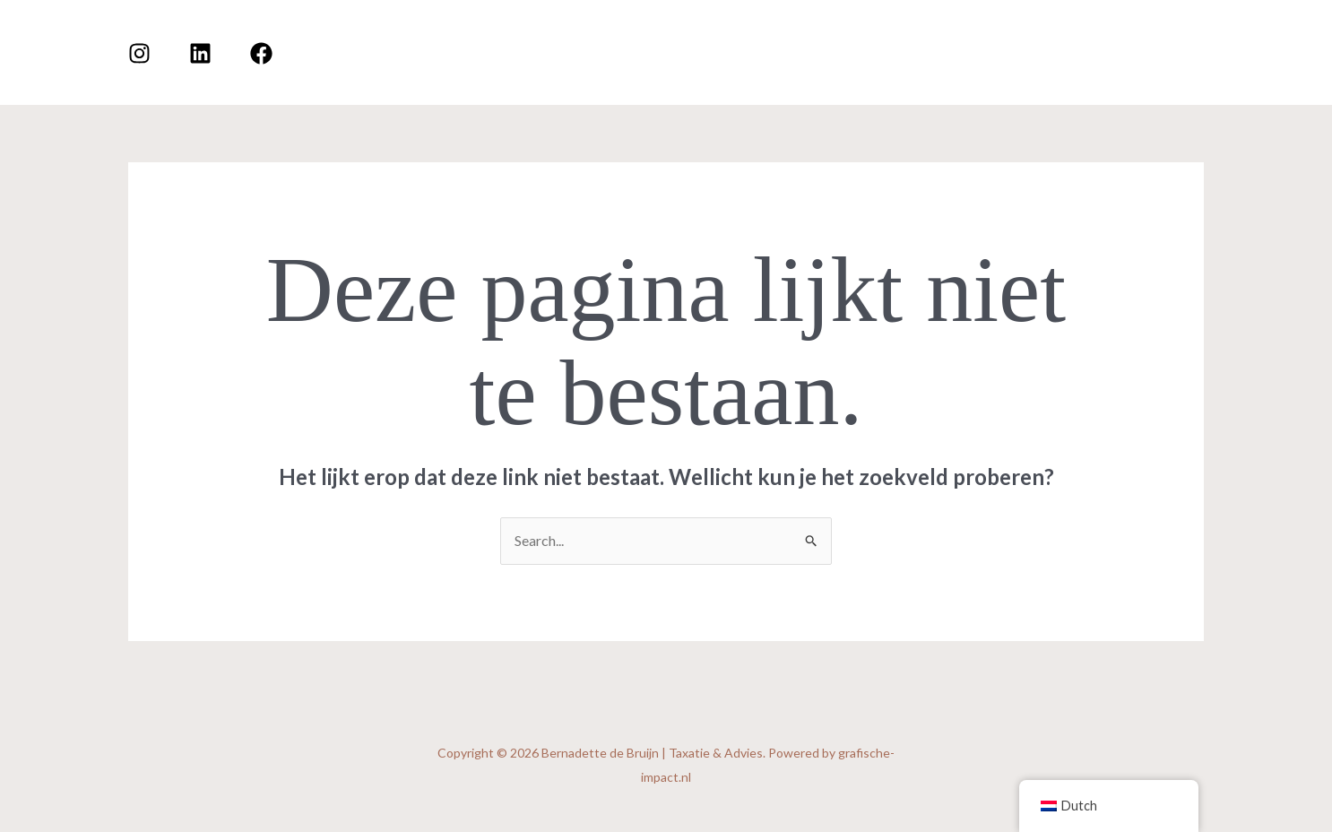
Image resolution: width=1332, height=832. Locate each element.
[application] (1102, 52)
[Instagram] (139, 53)
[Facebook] (261, 53)
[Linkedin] (200, 53)
